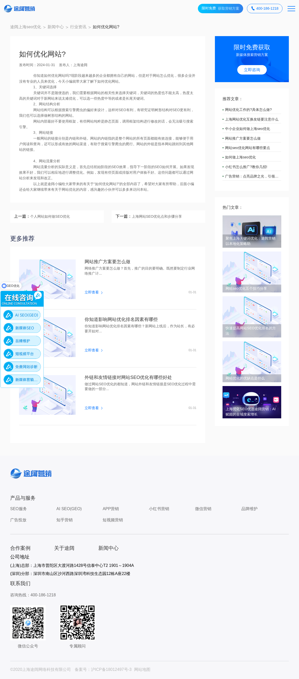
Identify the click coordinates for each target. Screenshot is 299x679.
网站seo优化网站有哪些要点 (247, 148)
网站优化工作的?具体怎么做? (248, 110)
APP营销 (111, 509)
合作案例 (20, 548)
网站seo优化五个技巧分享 (246, 288)
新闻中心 (56, 27)
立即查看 (93, 292)
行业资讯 (78, 27)
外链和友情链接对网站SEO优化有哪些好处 (128, 377)
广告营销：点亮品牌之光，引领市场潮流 (253, 176)
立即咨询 (252, 70)
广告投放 (18, 520)
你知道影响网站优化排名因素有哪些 (121, 319)
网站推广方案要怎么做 (107, 261)
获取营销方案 (220, 8)
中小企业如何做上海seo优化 (247, 129)
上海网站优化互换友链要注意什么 (251, 119)
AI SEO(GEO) (69, 509)
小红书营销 (159, 509)
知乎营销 (64, 520)
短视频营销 (113, 520)
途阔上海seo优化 (25, 27)
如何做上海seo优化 (240, 157)
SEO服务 (18, 509)
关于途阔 (64, 548)
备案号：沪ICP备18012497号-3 (103, 669)
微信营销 (203, 509)
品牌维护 (249, 509)
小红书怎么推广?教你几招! (246, 167)
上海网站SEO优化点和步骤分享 (157, 216)
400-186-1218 (264, 8)
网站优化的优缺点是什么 (245, 378)
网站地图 (142, 669)
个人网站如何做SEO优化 (50, 216)
